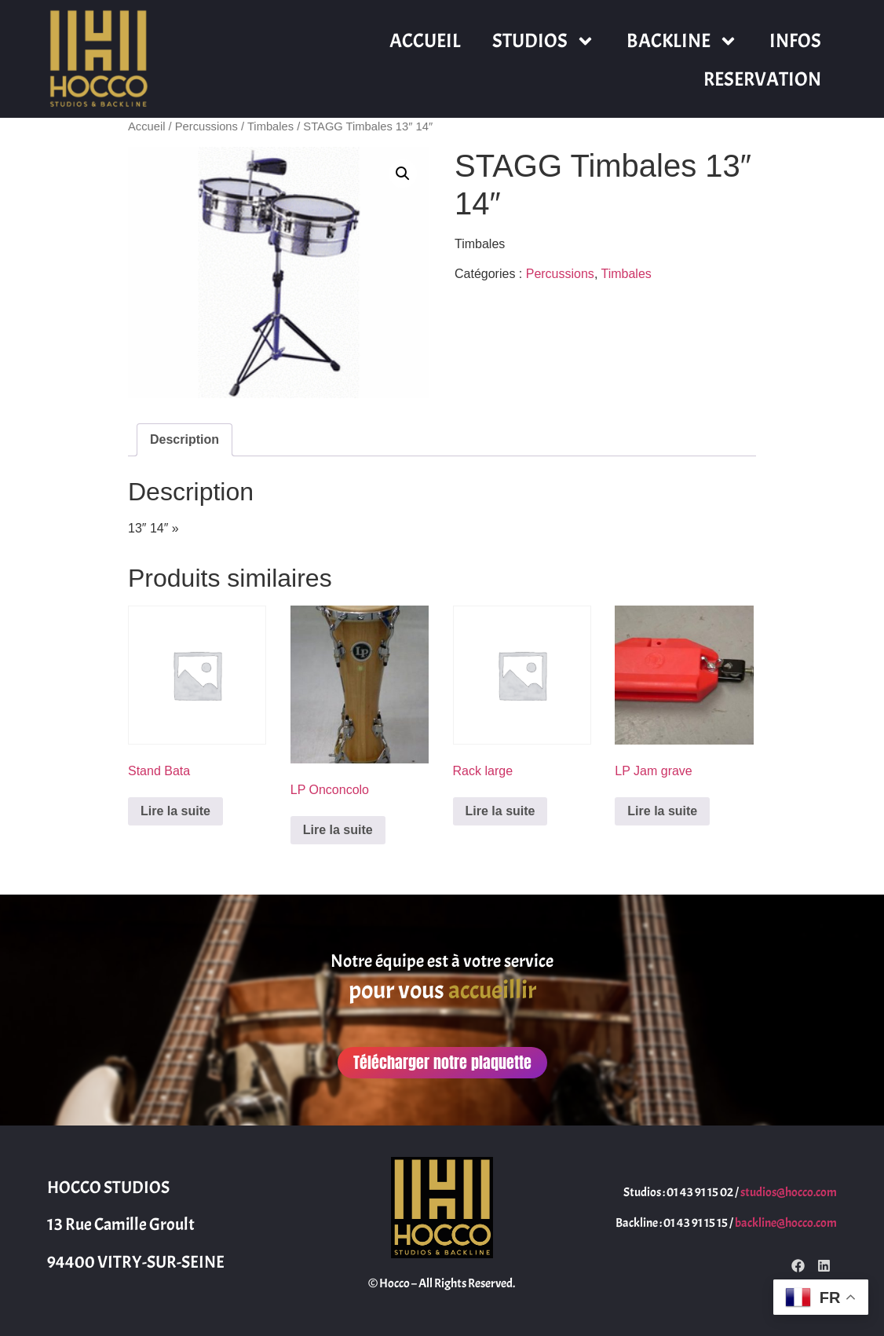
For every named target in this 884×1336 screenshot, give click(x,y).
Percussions (206, 126)
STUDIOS (543, 41)
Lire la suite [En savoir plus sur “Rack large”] (500, 811)
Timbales (270, 126)
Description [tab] (184, 439)
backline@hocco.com (786, 1223)
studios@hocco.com (788, 1192)
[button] (403, 173)
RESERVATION (762, 79)
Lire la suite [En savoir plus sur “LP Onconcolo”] (338, 829)
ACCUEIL (425, 40)
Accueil (146, 126)
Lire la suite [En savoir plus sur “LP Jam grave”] (662, 811)
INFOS (795, 40)
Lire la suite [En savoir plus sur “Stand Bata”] (175, 811)
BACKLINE (682, 41)
